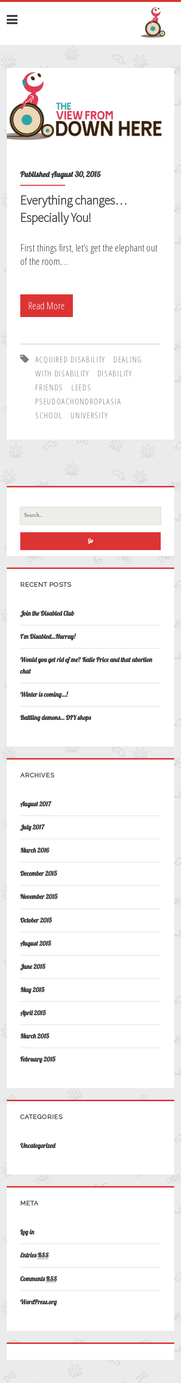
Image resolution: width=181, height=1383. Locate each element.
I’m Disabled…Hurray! (48, 636)
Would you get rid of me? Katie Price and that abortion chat (86, 665)
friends (49, 387)
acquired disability (70, 359)
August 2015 (35, 943)
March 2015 (34, 1036)
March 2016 (34, 850)
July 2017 (32, 827)
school (48, 415)
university (89, 415)
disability (114, 373)
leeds (81, 387)
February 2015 (38, 1059)
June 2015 (32, 966)
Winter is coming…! (44, 694)
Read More (49, 305)
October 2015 (36, 920)
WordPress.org (38, 1302)
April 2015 (33, 1013)
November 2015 (38, 896)
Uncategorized (38, 1145)
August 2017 (35, 804)
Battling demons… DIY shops (55, 717)
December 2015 (38, 873)
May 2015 (32, 990)
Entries (34, 1255)
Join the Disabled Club (47, 613)
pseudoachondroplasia (78, 401)
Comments (38, 1279)
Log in (27, 1232)
